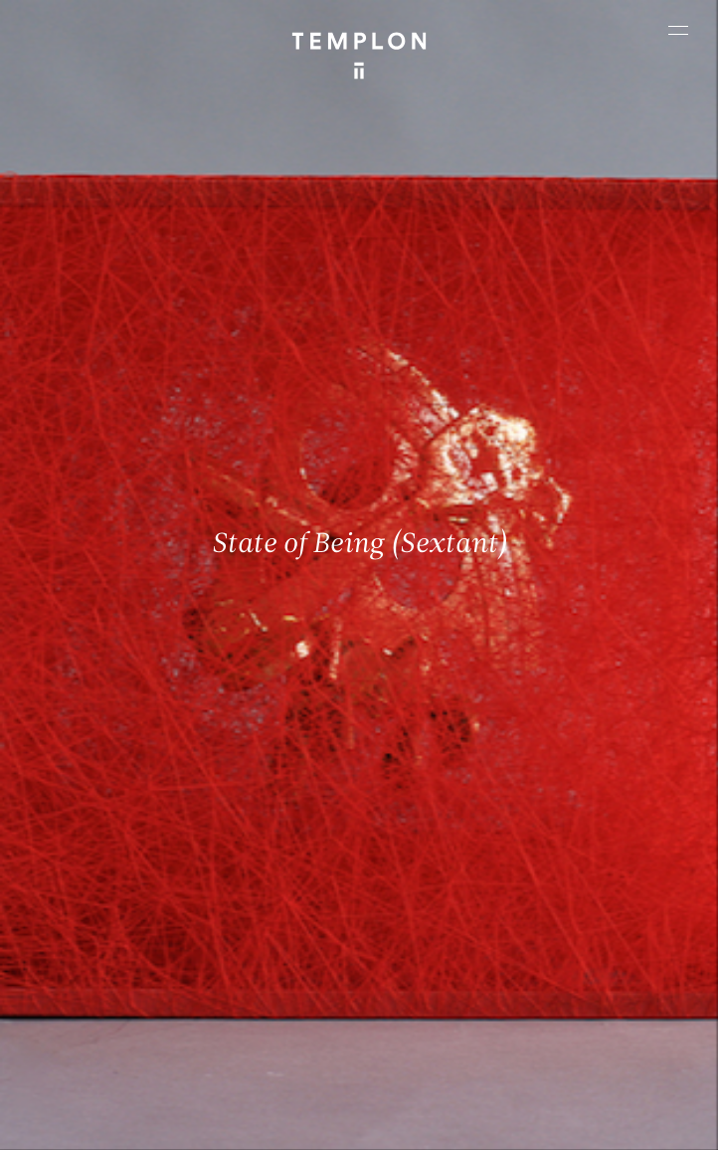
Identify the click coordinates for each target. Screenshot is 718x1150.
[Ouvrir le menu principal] (678, 30)
